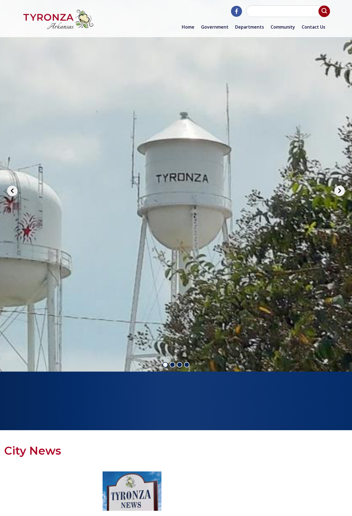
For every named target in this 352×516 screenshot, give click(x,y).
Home (188, 27)
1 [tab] (165, 364)
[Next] (339, 191)
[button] (324, 11)
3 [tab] (179, 364)
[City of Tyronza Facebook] (236, 11)
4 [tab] (186, 364)
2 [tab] (172, 364)
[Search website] (287, 11)
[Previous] (12, 191)
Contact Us (313, 27)
